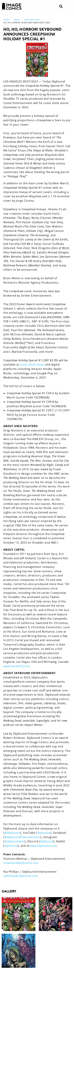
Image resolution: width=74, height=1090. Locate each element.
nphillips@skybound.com (20, 876)
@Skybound (12, 833)
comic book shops (32, 364)
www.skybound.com (43, 846)
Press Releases (32, 19)
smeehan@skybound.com (21, 863)
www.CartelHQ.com (16, 666)
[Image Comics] (12, 6)
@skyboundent (14, 841)
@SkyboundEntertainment (22, 837)
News (16, 19)
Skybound (43, 833)
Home (6, 19)
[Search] (61, 6)
